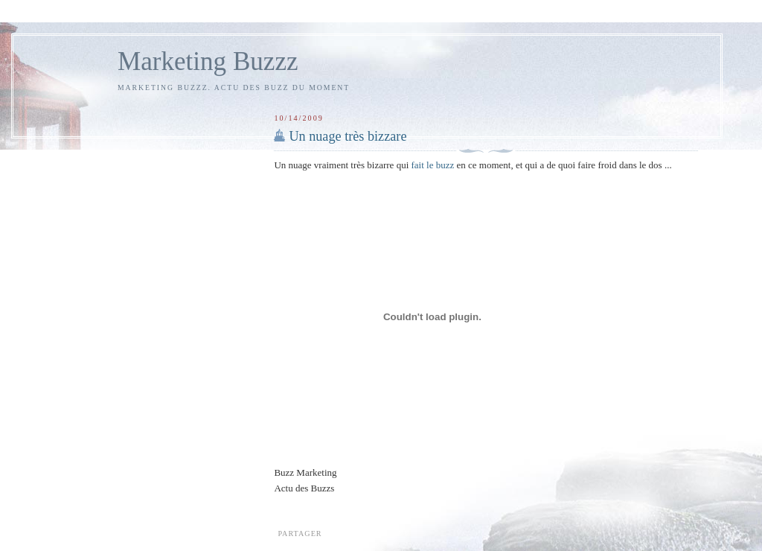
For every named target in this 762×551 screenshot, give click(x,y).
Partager (299, 533)
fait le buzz (433, 165)
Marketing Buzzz (208, 61)
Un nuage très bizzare (347, 136)
